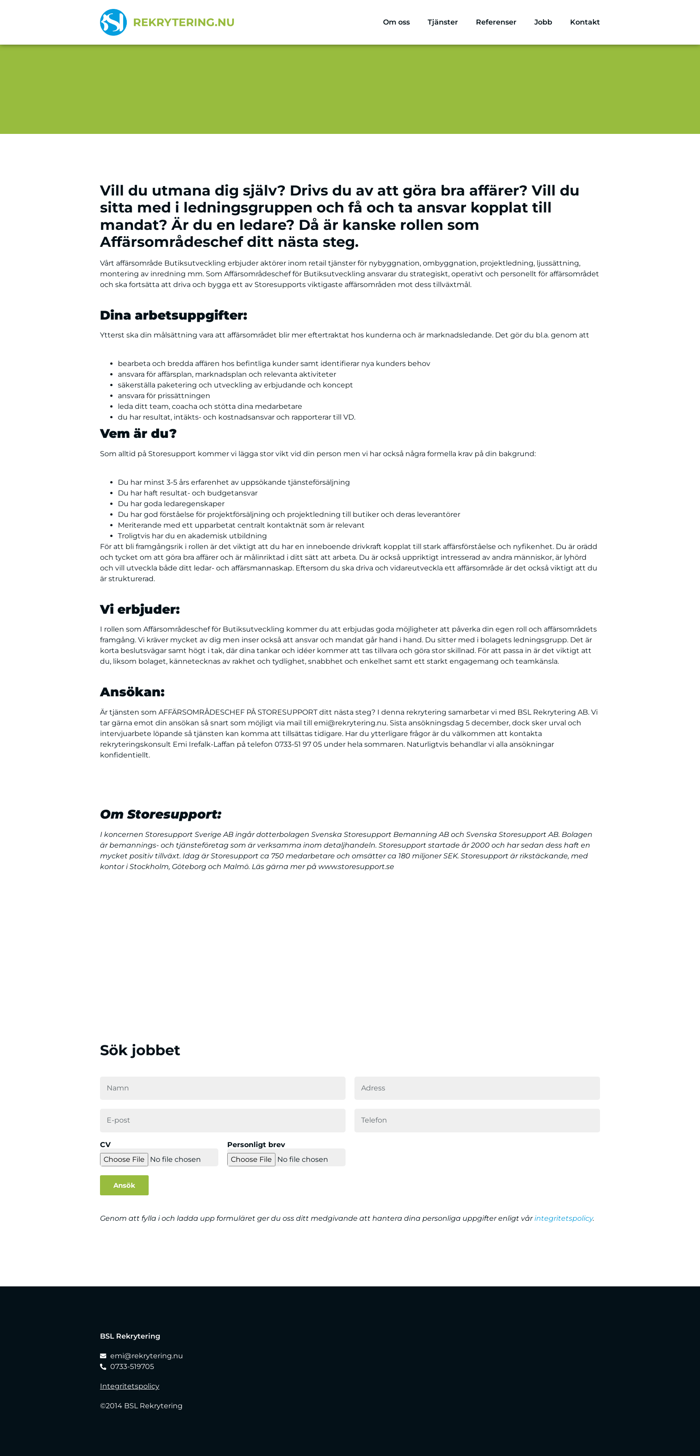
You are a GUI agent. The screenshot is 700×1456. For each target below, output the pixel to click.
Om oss (396, 22)
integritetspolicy (563, 1218)
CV (105, 1144)
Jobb (543, 22)
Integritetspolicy (129, 1386)
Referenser (496, 22)
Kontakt (585, 22)
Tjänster (443, 22)
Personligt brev (256, 1144)
